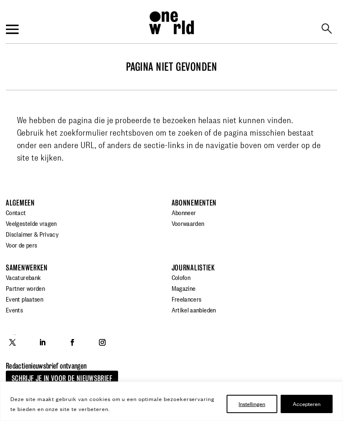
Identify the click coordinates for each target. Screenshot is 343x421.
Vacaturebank (23, 277)
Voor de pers (21, 244)
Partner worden (25, 287)
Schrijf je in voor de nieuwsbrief (62, 378)
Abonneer (184, 212)
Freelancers (187, 298)
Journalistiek (193, 267)
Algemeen (20, 202)
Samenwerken (27, 267)
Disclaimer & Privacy (32, 233)
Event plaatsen (24, 298)
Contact (16, 212)
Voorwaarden (188, 223)
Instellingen (252, 404)
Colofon (181, 277)
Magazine (184, 287)
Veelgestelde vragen (31, 223)
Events (14, 309)
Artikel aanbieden (194, 309)
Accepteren (307, 404)
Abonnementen (194, 202)
